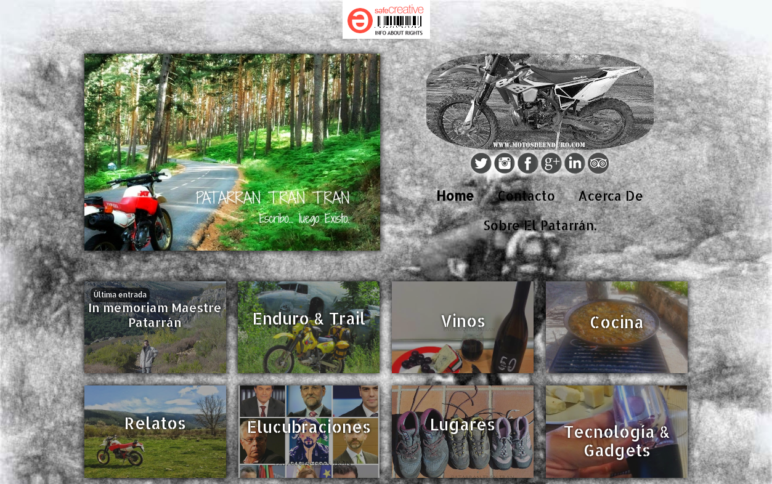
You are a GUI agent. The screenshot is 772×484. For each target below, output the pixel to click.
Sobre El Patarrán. (539, 225)
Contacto (526, 195)
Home (455, 195)
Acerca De (610, 195)
